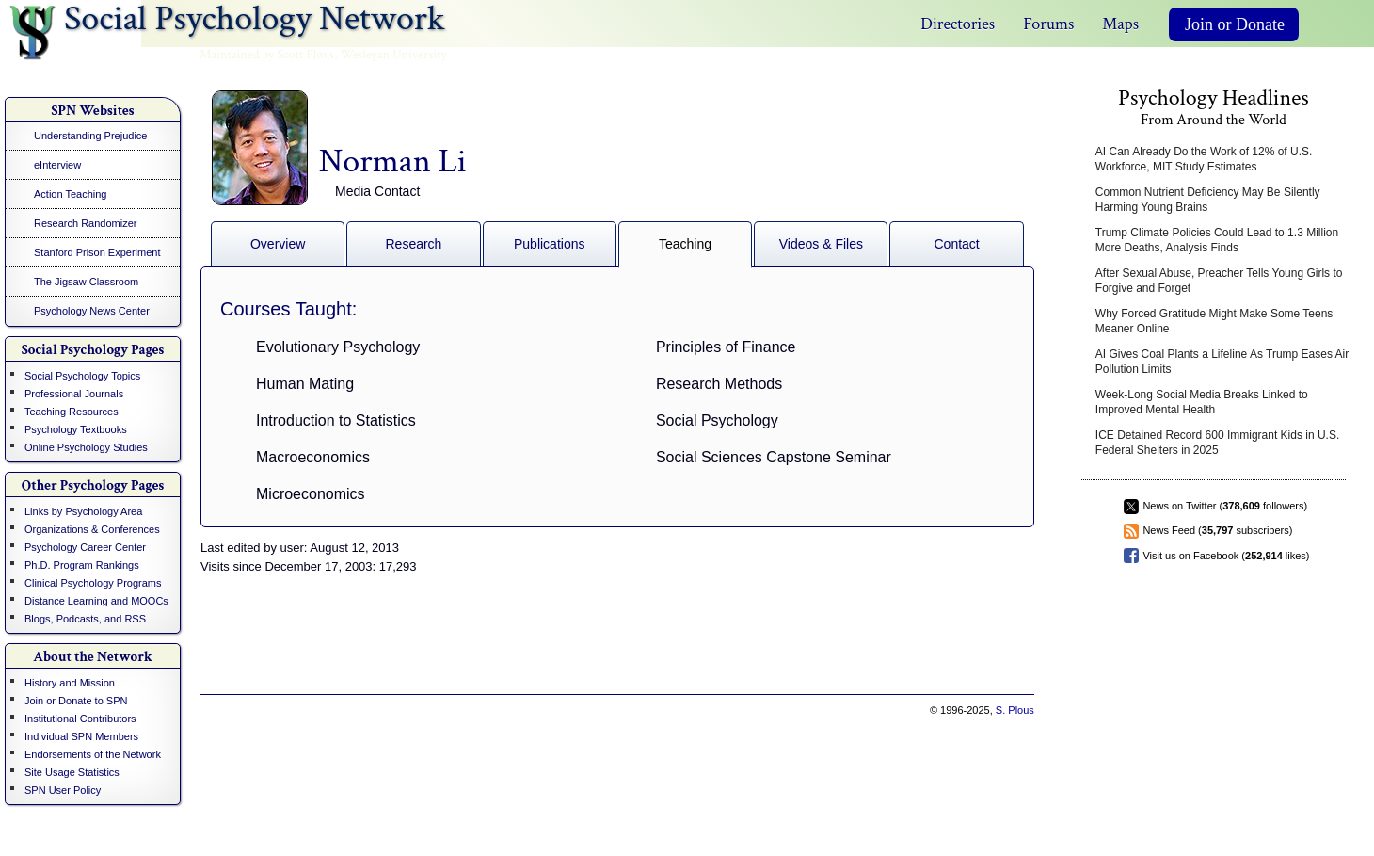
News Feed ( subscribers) (1217, 530)
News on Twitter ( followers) (1224, 505)
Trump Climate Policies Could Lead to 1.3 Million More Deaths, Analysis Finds (1216, 240)
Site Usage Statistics (72, 772)
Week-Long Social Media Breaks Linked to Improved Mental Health (1201, 402)
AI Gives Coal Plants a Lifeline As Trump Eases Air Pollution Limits (1222, 361)
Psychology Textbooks (75, 429)
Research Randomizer (85, 223)
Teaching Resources (71, 411)
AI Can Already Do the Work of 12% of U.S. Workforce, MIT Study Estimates (1204, 159)
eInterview (57, 164)
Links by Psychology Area (83, 511)
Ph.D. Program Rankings (81, 565)
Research (413, 243)
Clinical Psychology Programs (93, 583)
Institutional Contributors (80, 718)
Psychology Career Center (85, 547)
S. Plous (1015, 710)
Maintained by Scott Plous (267, 54)
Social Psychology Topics (82, 375)
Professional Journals (73, 393)
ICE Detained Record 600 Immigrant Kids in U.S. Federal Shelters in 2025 (1217, 442)
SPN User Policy (62, 790)
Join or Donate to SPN (75, 700)
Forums (1048, 24)
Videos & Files (821, 243)
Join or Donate (1235, 24)
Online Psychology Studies (86, 447)
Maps (1120, 24)
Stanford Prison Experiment (97, 252)
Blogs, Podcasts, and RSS (85, 618)
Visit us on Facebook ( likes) (1225, 555)
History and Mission (69, 682)
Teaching (685, 243)
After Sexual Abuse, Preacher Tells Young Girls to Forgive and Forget (1219, 280)
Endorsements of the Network (92, 754)
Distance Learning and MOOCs (96, 600)
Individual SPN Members (81, 736)
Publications (549, 243)
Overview (277, 243)
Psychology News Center (92, 310)
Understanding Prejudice (90, 135)
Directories (957, 24)
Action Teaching (70, 194)
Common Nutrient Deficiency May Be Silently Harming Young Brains (1207, 200)
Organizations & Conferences (92, 529)
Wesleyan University (394, 54)
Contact (957, 243)
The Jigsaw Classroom (86, 281)
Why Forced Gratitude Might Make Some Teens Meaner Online (1214, 321)
